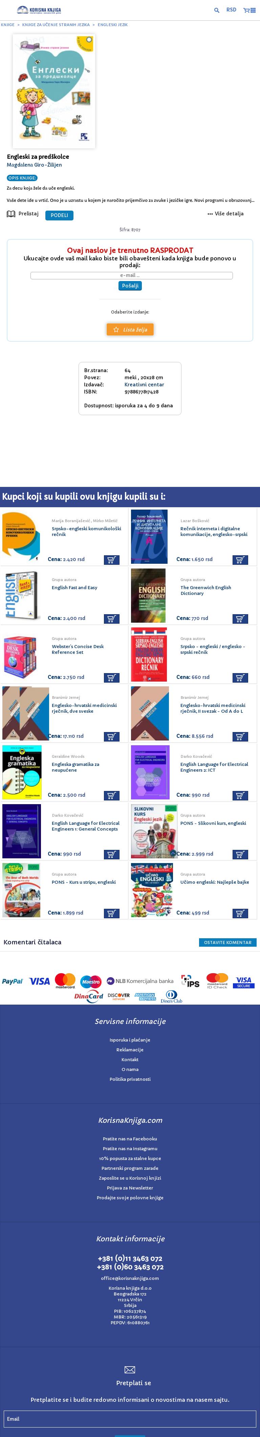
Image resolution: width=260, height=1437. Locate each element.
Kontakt (130, 1060)
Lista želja (130, 330)
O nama (130, 1069)
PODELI (59, 215)
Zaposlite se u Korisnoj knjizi (130, 1178)
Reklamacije (130, 1050)
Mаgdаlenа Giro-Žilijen (34, 165)
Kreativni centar (144, 385)
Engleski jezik (113, 24)
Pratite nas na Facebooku (130, 1139)
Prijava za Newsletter (130, 1188)
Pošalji (130, 286)
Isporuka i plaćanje (130, 1040)
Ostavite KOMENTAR (228, 942)
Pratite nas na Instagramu (130, 1149)
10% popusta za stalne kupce (130, 1158)
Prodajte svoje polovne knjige (130, 1198)
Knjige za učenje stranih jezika (56, 24)
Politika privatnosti (130, 1079)
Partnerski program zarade (130, 1168)
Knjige (8, 24)
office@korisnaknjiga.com (130, 1278)
